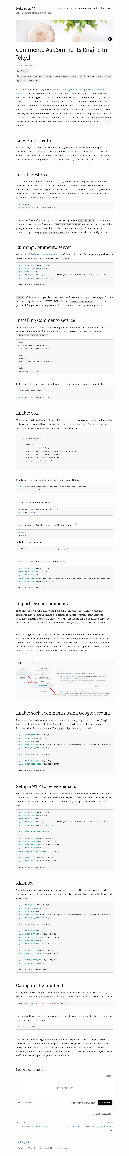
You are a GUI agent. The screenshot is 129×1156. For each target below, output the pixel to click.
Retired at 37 (25, 8)
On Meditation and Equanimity (32, 1126)
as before (65, 642)
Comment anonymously (84, 1103)
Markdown (25, 1103)
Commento (70, 151)
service (91, 76)
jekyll (82, 76)
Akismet (106, 105)
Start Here (62, 8)
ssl (25, 80)
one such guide (37, 197)
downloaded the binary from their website (39, 254)
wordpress (34, 80)
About (73, 8)
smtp (99, 76)
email (48, 76)
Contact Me (85, 8)
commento (26, 76)
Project (24, 71)
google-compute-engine (65, 76)
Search (109, 8)
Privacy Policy (25, 1142)
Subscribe (99, 8)
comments (38, 76)
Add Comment (105, 1103)
